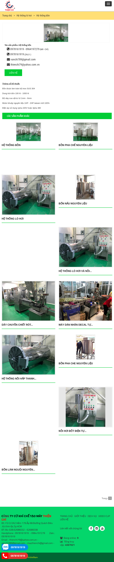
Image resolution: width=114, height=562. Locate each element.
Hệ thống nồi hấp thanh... (19, 378)
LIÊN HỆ (13, 72)
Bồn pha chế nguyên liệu (76, 145)
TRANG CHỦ (66, 516)
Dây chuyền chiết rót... (17, 324)
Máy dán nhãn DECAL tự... (76, 324)
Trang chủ (7, 15)
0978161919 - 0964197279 (24, 49)
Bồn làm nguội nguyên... (18, 469)
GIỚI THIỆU (80, 516)
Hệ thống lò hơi (12, 218)
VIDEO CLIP (104, 516)
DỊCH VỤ (92, 516)
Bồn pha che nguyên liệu (76, 363)
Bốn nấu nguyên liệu (73, 203)
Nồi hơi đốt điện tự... (72, 431)
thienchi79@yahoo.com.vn (25, 64)
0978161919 (17, 54)
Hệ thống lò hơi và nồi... (75, 271)
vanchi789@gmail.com (23, 59)
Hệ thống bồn (11, 145)
